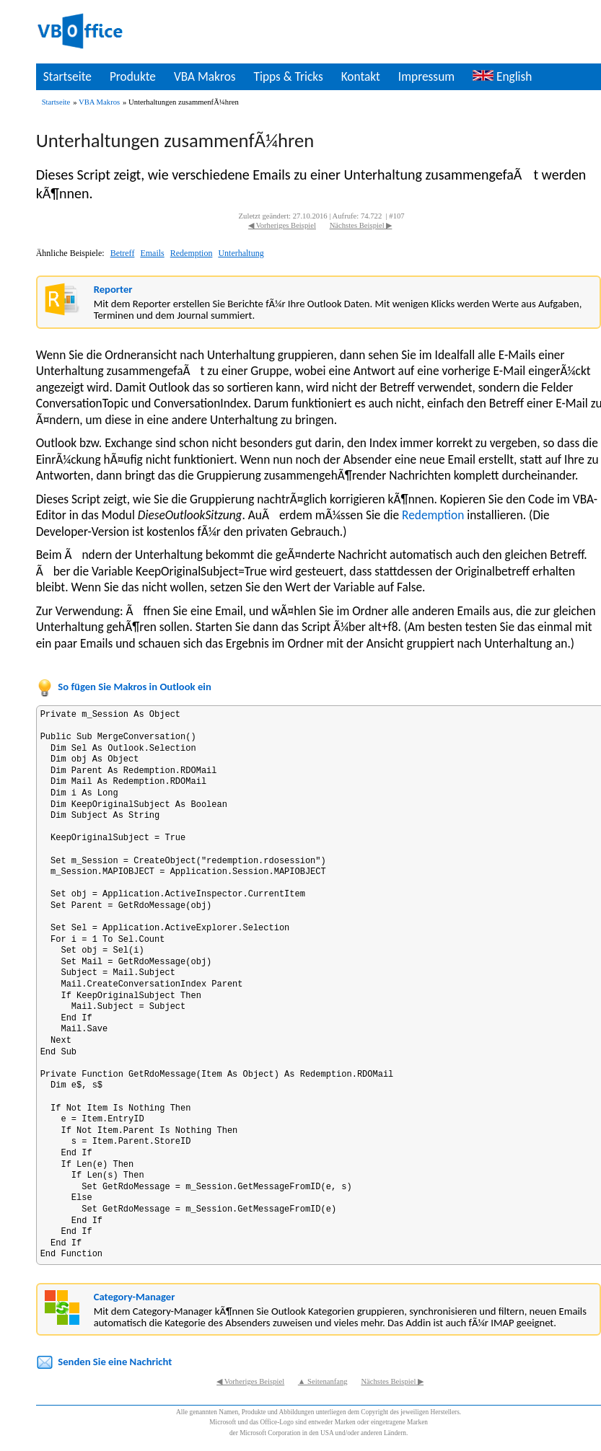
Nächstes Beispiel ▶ (361, 225)
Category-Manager (134, 1296)
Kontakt (360, 76)
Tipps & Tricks (288, 76)
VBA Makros (205, 76)
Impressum (426, 76)
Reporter (113, 289)
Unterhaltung (240, 253)
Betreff (122, 253)
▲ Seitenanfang (323, 1381)
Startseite (67, 76)
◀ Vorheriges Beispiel (282, 225)
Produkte (133, 76)
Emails (152, 253)
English (502, 76)
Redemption (191, 253)
